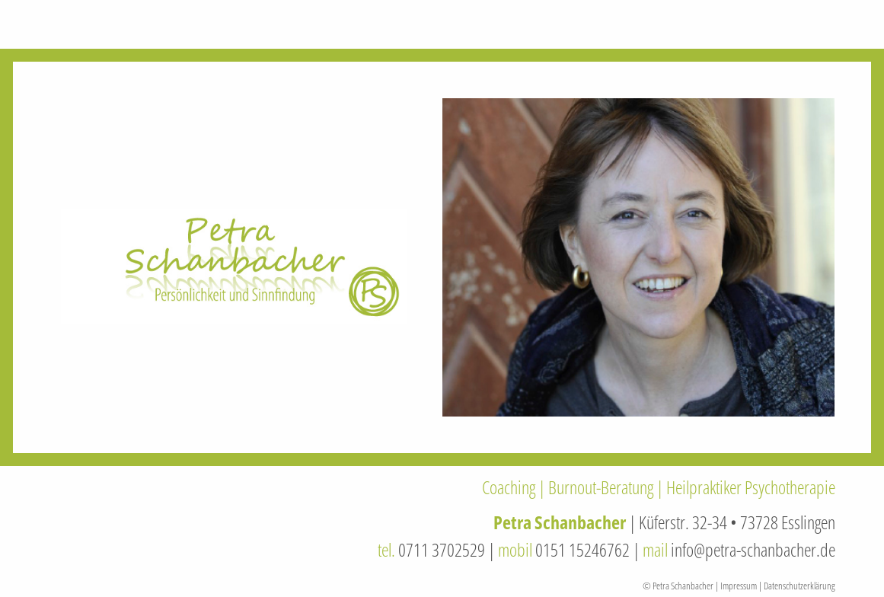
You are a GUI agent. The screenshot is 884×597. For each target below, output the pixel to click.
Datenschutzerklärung (799, 585)
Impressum (738, 585)
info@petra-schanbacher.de (753, 549)
